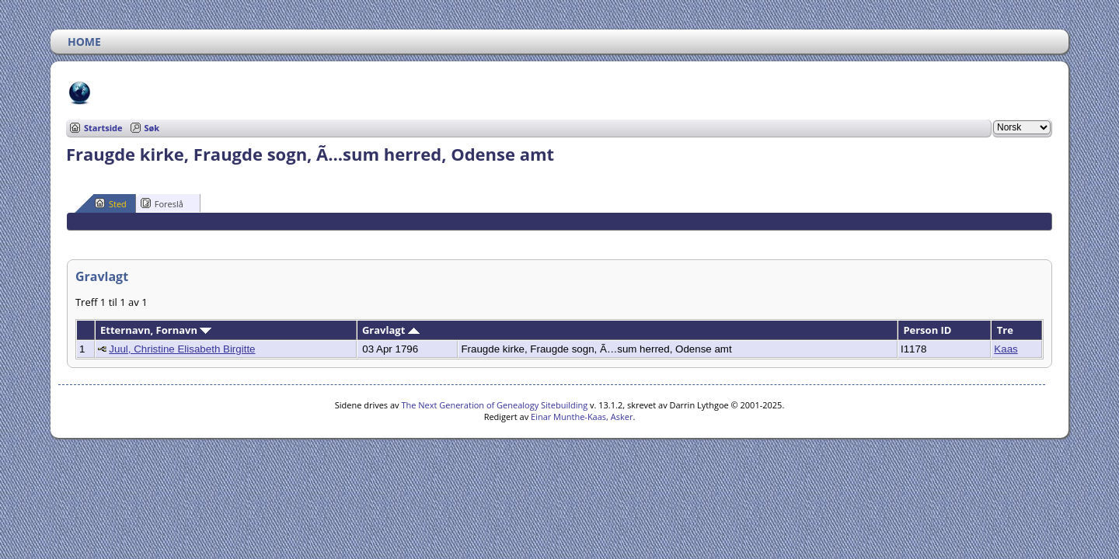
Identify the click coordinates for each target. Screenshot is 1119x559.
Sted (111, 203)
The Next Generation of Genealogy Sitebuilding (494, 405)
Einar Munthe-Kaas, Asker (582, 416)
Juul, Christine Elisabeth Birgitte (182, 349)
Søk (152, 128)
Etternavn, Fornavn (155, 330)
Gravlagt (391, 330)
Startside (103, 128)
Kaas (1005, 349)
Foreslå (162, 203)
